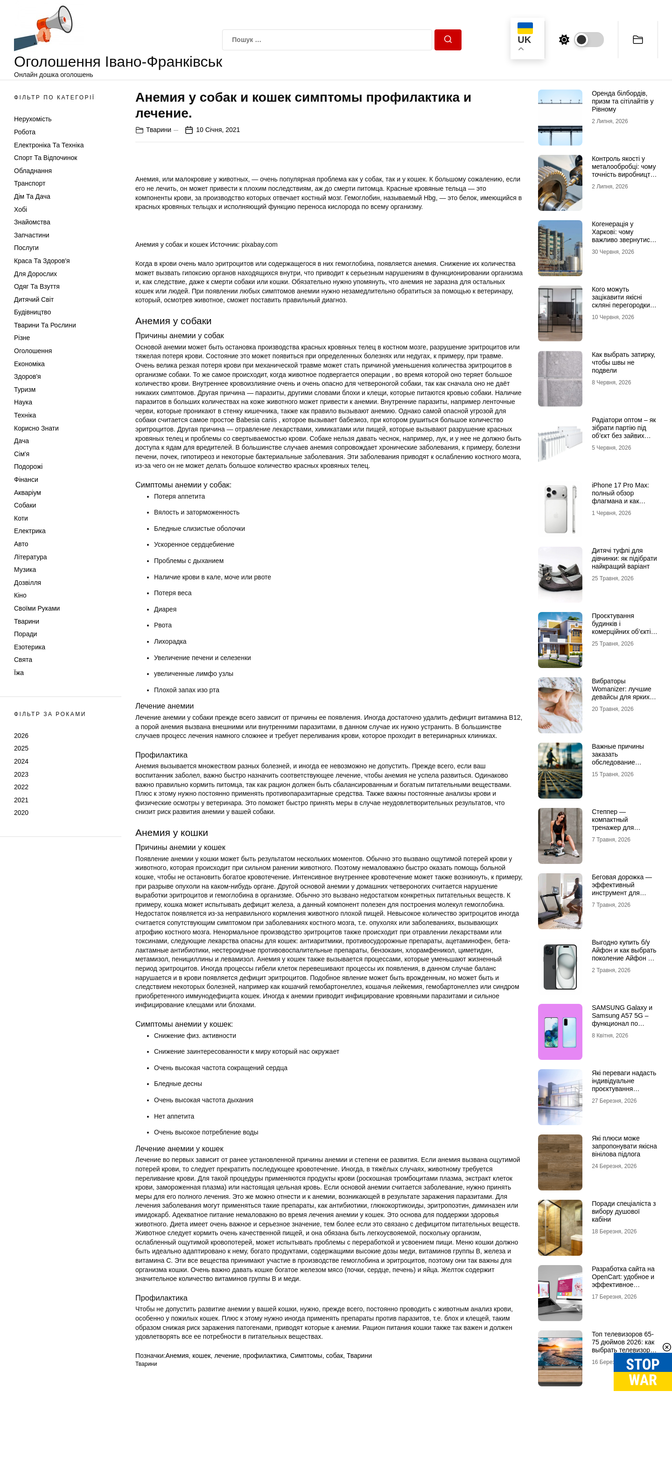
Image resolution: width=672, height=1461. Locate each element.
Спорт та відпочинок (45, 157)
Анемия (177, 1355)
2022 (21, 787)
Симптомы (306, 1355)
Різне (22, 337)
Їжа (19, 672)
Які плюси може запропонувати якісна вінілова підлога (624, 1146)
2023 (21, 774)
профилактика (265, 1355)
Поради (25, 634)
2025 (21, 748)
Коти (21, 518)
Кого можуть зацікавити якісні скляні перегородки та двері (621, 300)
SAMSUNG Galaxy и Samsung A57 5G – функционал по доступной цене (622, 1019)
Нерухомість (33, 119)
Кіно (20, 595)
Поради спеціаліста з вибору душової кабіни (624, 1211)
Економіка (29, 364)
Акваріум (27, 492)
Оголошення (33, 351)
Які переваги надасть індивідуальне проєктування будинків (624, 1084)
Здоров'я (27, 376)
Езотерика (29, 647)
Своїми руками (37, 608)
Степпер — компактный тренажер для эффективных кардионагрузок (615, 827)
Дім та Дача (32, 196)
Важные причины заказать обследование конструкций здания (622, 758)
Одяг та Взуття (37, 286)
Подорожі (28, 466)
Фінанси (26, 479)
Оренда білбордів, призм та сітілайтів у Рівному (622, 101)
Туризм (24, 389)
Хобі (20, 209)
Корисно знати (36, 428)
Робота (24, 132)
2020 (21, 812)
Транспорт (29, 183)
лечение (226, 1355)
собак (334, 1355)
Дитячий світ (34, 299)
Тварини (26, 621)
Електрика (30, 531)
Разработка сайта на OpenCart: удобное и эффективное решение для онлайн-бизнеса (625, 1284)
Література (30, 557)
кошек (201, 1355)
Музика (25, 569)
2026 (21, 735)
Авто (21, 544)
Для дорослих (35, 274)
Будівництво (32, 312)
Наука (23, 402)
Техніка (25, 415)
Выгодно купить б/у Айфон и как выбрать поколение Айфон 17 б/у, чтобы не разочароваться (624, 958)
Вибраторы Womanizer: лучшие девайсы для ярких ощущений (621, 692)
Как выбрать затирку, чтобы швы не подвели (623, 362)
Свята (23, 659)
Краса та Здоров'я (42, 260)
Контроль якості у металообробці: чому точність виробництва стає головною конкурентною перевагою (624, 178)
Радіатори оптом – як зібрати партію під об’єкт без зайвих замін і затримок (624, 431)
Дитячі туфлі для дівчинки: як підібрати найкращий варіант (624, 558)
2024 (21, 761)
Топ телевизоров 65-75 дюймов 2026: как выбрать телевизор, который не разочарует (623, 1349)
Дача (21, 441)
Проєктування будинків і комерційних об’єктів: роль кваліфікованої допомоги (624, 631)
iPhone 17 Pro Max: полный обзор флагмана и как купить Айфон (620, 496)
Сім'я (21, 454)
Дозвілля (27, 582)
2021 (21, 800)
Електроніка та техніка (49, 145)
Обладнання (33, 170)
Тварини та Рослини (45, 325)
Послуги (26, 247)
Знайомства (32, 222)
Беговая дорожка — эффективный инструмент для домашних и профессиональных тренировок (622, 896)
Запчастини (31, 235)
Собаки (25, 505)
